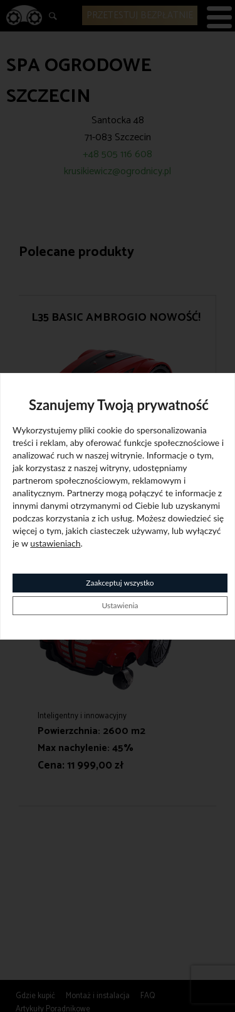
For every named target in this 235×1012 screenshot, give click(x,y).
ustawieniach (55, 543)
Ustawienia (120, 605)
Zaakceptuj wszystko (120, 582)
